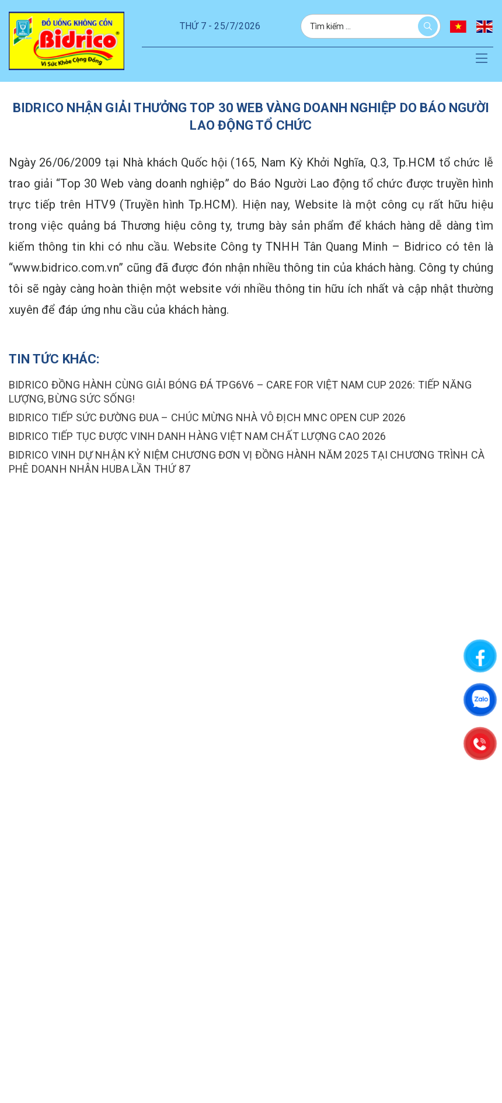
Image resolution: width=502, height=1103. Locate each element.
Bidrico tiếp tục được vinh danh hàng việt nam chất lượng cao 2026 (197, 436)
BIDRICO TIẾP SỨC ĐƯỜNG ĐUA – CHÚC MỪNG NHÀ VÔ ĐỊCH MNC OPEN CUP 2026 (207, 417)
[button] (481, 59)
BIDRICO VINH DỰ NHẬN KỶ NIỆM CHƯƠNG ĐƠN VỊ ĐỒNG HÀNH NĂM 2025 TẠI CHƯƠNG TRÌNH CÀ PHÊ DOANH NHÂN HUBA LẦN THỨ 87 (246, 462)
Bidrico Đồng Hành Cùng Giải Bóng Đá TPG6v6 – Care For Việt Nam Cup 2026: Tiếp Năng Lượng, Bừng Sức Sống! (240, 392)
